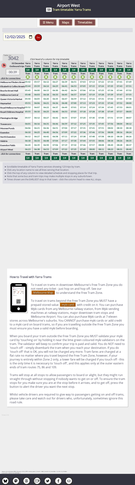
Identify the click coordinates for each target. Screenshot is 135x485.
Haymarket (5, 103)
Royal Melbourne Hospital (12, 107)
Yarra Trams (28, 65)
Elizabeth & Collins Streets (12, 86)
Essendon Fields (7, 145)
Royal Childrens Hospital (11, 112)
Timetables (85, 22)
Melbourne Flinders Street (12, 82)
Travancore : (6, 124)
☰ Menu (48, 22)
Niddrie (3, 141)
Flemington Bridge (9, 118)
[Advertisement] (67, 226)
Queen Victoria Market (11, 99)
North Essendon (8, 136)
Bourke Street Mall (9, 90)
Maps (65, 22)
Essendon (4, 132)
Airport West (6, 149)
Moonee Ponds (7, 128)
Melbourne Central (9, 95)
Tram (27, 75)
